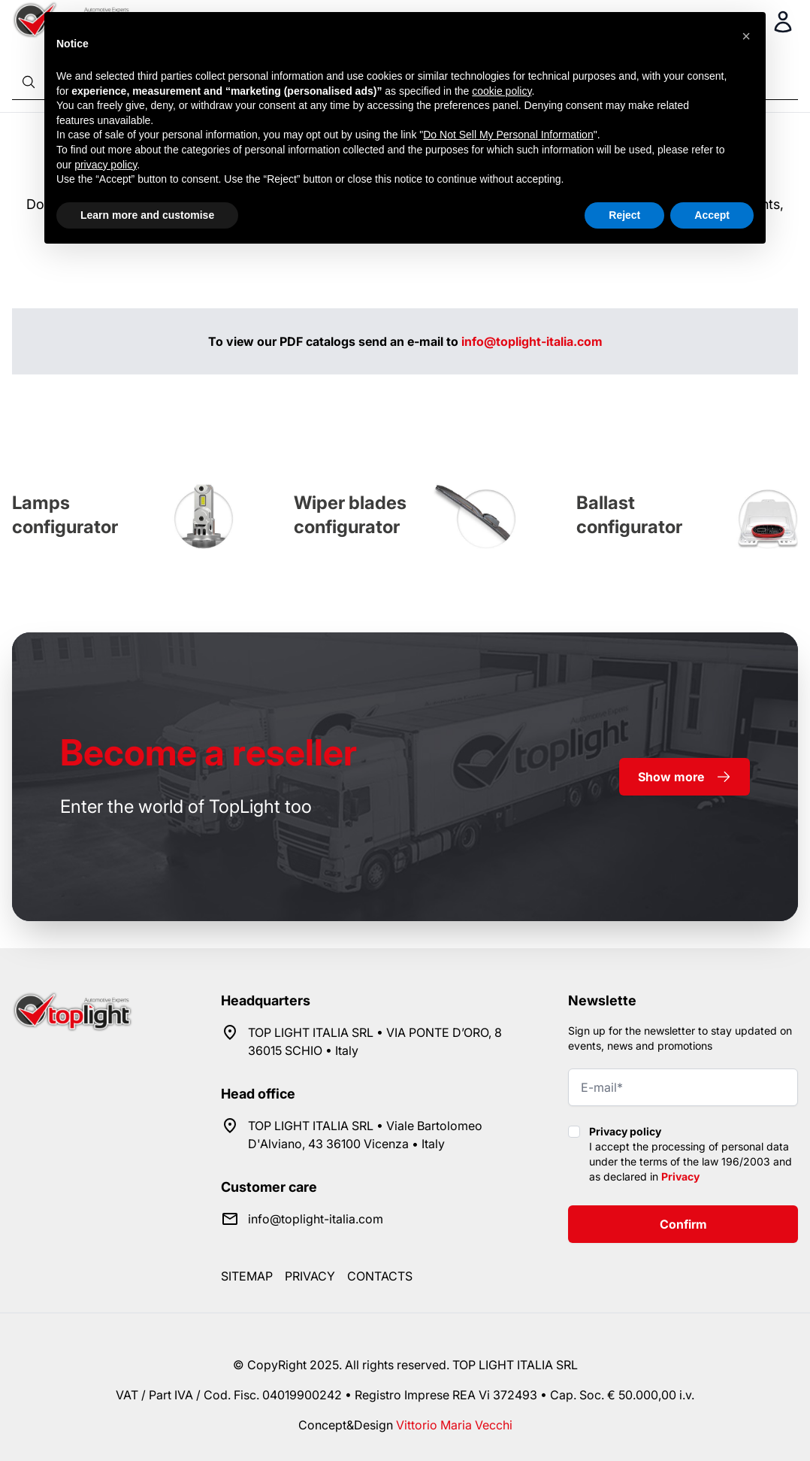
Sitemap (247, 1276)
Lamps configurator (65, 515)
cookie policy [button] (501, 91)
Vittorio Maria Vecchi (454, 1424)
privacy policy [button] (105, 165)
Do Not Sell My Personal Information (508, 135)
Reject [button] (624, 215)
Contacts (380, 1276)
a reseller (208, 752)
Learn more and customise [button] (147, 215)
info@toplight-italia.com (532, 341)
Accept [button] (712, 215)
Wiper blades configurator (350, 515)
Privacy (680, 1176)
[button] (746, 36)
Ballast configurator (629, 515)
